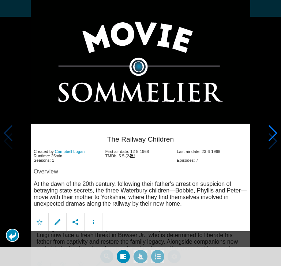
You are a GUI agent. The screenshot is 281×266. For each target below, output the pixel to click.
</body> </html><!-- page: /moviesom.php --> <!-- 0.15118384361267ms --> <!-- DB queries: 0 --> (140, 133)
